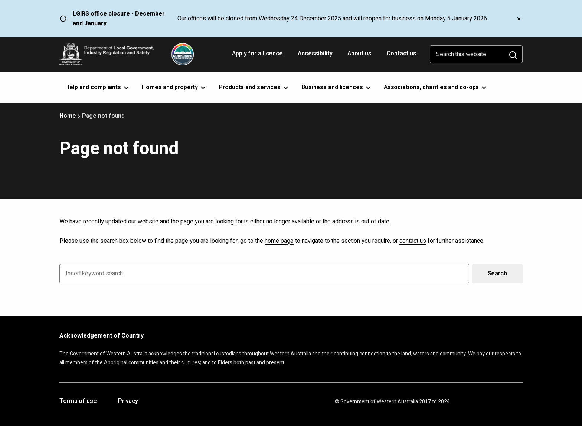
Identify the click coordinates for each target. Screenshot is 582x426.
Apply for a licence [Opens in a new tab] (258, 56)
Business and (336, 87)
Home (67, 116)
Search (497, 273)
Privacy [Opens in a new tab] (128, 401)
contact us (412, 240)
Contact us (401, 53)
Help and (97, 87)
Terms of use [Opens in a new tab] (78, 401)
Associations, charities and (436, 87)
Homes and (174, 87)
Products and (254, 87)
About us (359, 53)
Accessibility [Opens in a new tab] (316, 56)
